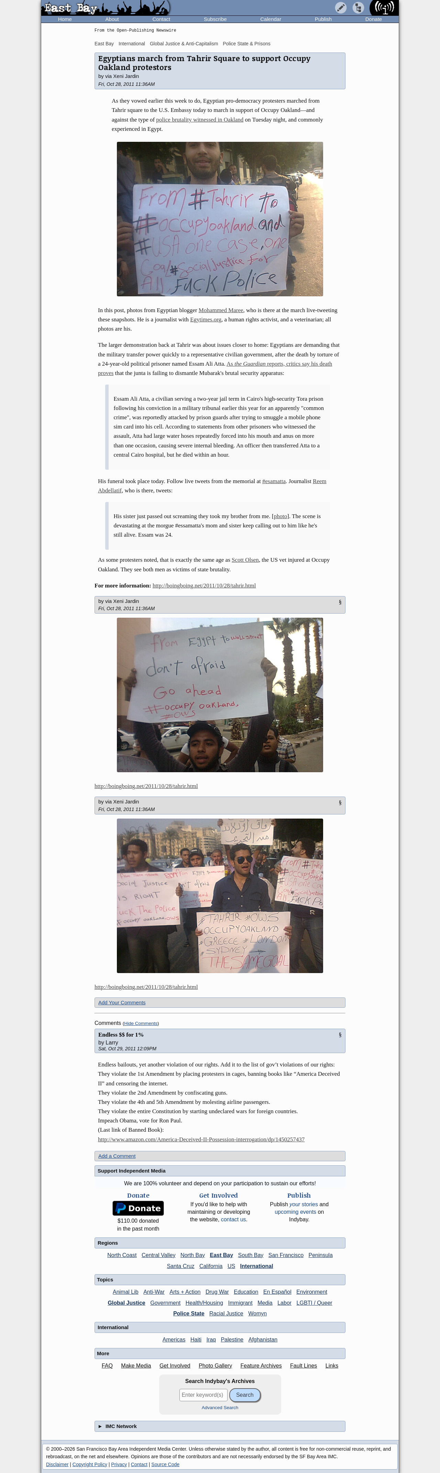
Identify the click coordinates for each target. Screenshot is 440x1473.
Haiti (195, 1340)
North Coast (121, 1255)
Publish (323, 19)
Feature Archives (261, 1366)
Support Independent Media (132, 1171)
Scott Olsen (245, 560)
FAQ (107, 1366)
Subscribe (215, 19)
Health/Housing (204, 1303)
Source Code (165, 1464)
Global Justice (126, 1303)
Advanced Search (220, 1407)
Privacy (119, 1464)
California (211, 1266)
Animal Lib (126, 1292)
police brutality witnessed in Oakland (199, 119)
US (231, 1266)
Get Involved (175, 1366)
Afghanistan (263, 1340)
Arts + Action (184, 1292)
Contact (161, 19)
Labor (284, 1303)
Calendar (270, 19)
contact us (233, 1219)
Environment (311, 1292)
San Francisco (286, 1255)
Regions (108, 1243)
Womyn (257, 1313)
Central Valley (158, 1255)
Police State (189, 1313)
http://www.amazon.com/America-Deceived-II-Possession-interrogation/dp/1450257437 (201, 1139)
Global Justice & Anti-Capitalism (184, 43)
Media (265, 1303)
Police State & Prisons (247, 43)
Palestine (232, 1340)
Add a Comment (116, 1156)
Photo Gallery (215, 1366)
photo (280, 516)
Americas (174, 1340)
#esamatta (274, 481)
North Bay (192, 1255)
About (112, 19)
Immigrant (240, 1303)
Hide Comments (140, 1023)
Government (165, 1303)
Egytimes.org (205, 319)
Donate (373, 19)
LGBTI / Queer (314, 1303)
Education (246, 1292)
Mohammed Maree (221, 310)
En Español (277, 1292)
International (132, 43)
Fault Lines (303, 1366)
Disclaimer (57, 1464)
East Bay (104, 43)
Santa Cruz (180, 1266)
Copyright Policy (90, 1464)
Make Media (136, 1366)
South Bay (251, 1255)
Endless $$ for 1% (121, 1034)
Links (332, 1366)
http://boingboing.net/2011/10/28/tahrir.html (204, 585)
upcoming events (295, 1212)
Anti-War (154, 1292)
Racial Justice (226, 1313)
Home (65, 19)
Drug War (217, 1292)
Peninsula (321, 1255)
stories (303, 1204)
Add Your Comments (122, 1002)
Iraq (211, 1340)
